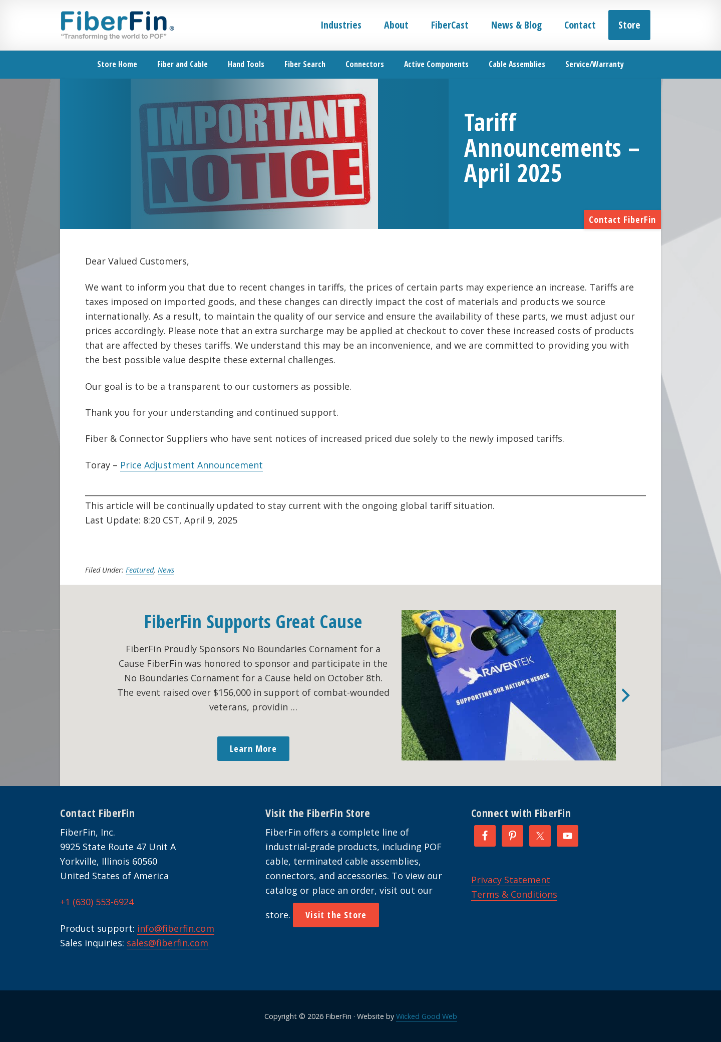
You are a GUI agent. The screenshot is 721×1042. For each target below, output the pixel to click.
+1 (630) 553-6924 (97, 902)
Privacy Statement (510, 880)
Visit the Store (336, 915)
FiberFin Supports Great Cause (253, 621)
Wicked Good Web (426, 1016)
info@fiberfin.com (175, 928)
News (166, 570)
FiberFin (117, 25)
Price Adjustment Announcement (191, 465)
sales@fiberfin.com (167, 943)
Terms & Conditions (514, 894)
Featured (140, 570)
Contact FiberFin (622, 219)
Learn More (253, 748)
